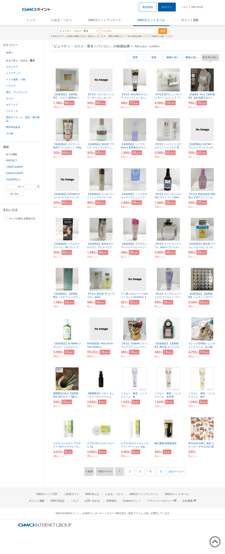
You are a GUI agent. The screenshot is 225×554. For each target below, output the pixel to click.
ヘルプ (184, 7)
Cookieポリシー (132, 500)
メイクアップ (13, 73)
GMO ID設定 (197, 7)
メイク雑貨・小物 (15, 79)
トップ (30, 20)
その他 (9, 133)
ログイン (167, 7)
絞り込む (14, 193)
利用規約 (111, 500)
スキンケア (12, 66)
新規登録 (147, 7)
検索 (162, 31)
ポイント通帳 (190, 20)
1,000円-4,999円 (14, 166)
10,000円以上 (13, 179)
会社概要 (189, 500)
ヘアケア (11, 86)
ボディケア (12, 104)
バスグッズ (12, 111)
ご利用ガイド (71, 494)
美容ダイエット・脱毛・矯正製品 (23, 119)
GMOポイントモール (151, 20)
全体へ (10, 52)
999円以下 (11, 160)
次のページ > (176, 471)
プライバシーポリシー (161, 500)
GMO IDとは (92, 494)
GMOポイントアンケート (104, 20)
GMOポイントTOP (46, 494)
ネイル (9, 98)
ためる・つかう (61, 20)
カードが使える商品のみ (19, 218)
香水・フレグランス (17, 92)
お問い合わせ (92, 500)
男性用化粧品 (13, 127)
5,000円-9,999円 (14, 173)
